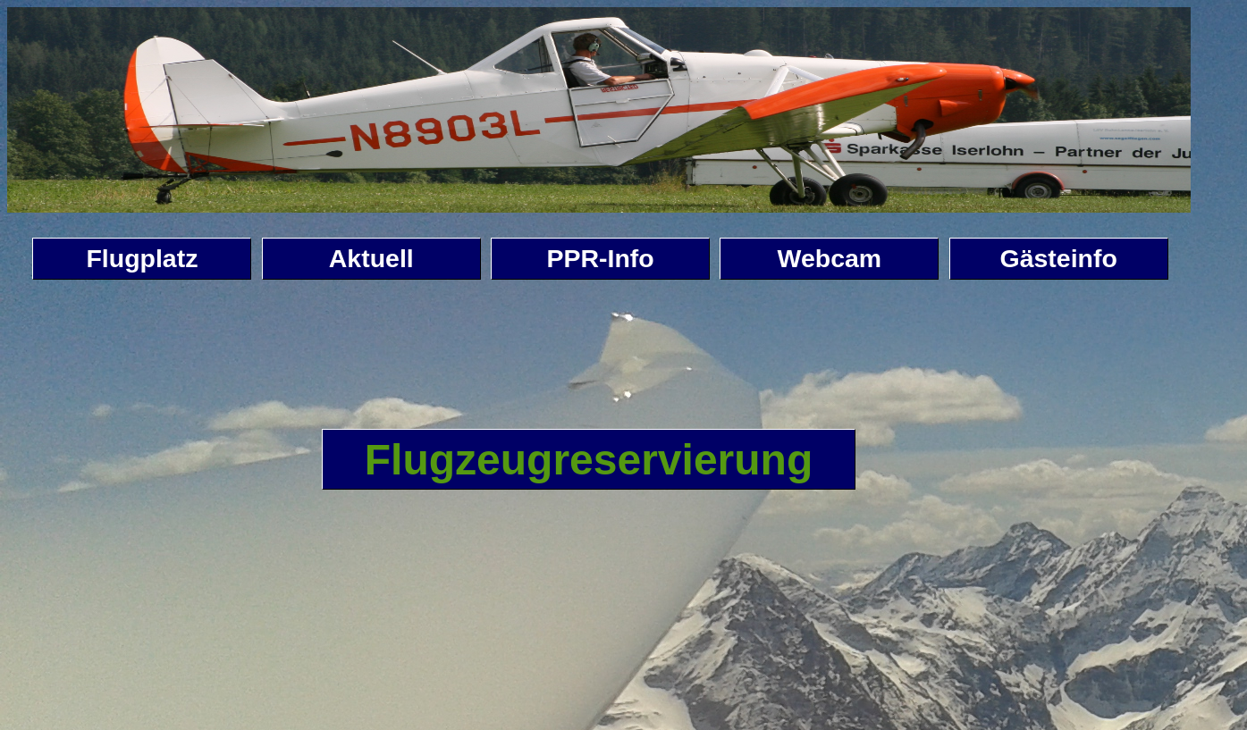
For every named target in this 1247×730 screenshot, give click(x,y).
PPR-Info (599, 258)
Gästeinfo (1058, 258)
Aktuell (371, 258)
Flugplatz (142, 258)
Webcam (830, 258)
